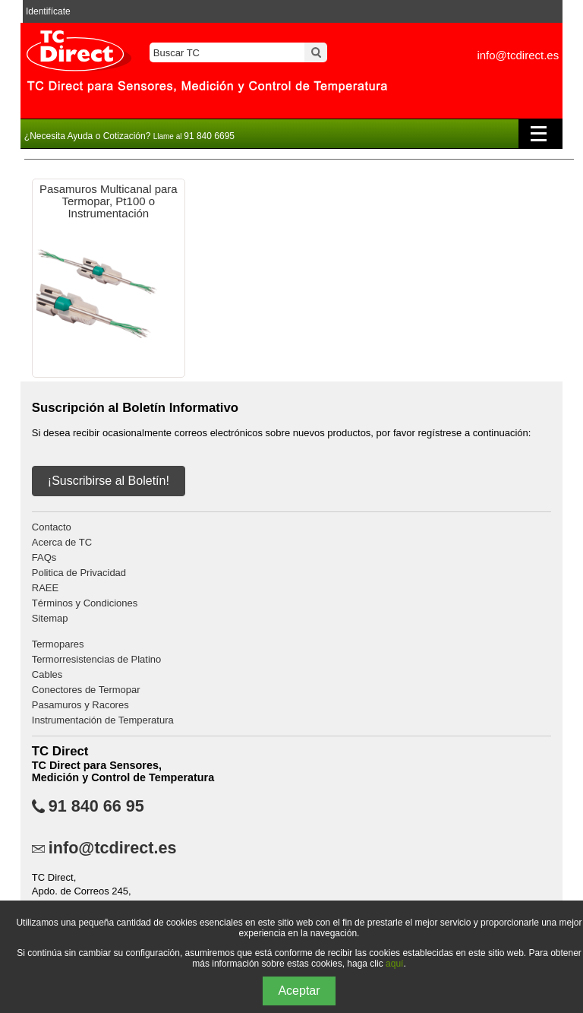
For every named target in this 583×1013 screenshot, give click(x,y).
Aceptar (299, 990)
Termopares (58, 644)
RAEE (45, 588)
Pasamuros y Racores (80, 705)
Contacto (51, 527)
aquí (394, 963)
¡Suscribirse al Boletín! (108, 480)
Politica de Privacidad (79, 572)
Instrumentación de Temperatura (103, 720)
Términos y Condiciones (84, 603)
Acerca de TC (62, 542)
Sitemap (50, 618)
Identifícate (48, 11)
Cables (47, 674)
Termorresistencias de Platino (97, 659)
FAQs (44, 557)
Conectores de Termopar (86, 689)
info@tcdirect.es (518, 55)
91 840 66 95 (96, 806)
